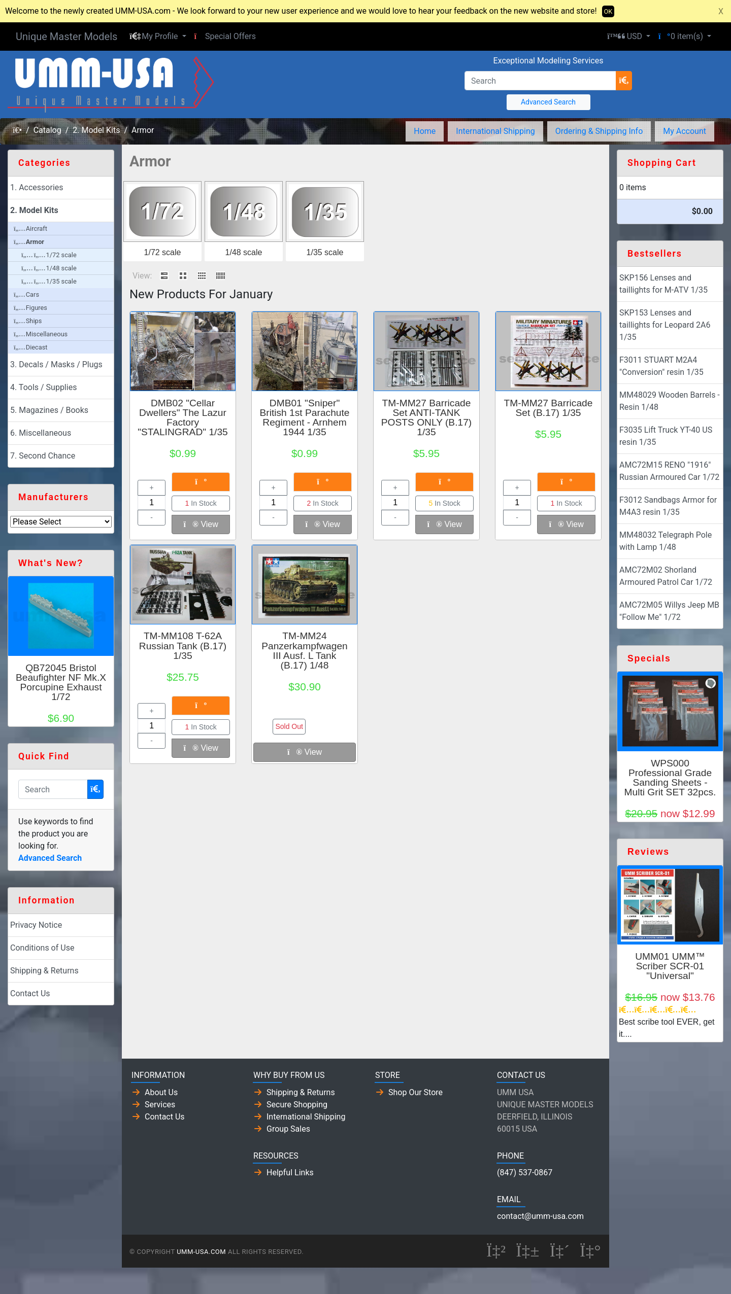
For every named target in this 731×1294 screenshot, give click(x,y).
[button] (157, 36)
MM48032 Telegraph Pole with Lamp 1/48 (665, 541)
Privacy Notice (36, 925)
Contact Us (30, 993)
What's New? (50, 563)
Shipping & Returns (44, 970)
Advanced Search (548, 102)
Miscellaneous (41, 334)
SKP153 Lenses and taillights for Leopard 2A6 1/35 (664, 325)
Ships (28, 321)
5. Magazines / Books (49, 410)
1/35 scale (325, 252)
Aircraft (30, 228)
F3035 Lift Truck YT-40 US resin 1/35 (665, 436)
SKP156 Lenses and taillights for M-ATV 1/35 (663, 284)
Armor (142, 130)
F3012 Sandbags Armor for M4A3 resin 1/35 (668, 506)
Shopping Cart (661, 163)
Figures (30, 307)
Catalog (47, 130)
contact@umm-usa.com (540, 1216)
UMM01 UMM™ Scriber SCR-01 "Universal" (670, 966)
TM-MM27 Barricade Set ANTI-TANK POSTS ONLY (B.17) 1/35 (426, 418)
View (201, 524)
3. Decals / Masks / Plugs (56, 364)
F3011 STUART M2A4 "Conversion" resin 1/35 (661, 366)
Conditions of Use (42, 948)
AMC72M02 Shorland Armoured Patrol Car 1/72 (665, 576)
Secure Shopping (297, 1104)
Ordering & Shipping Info (599, 131)
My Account (684, 131)
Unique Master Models (66, 36)
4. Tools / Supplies (43, 387)
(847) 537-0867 (524, 1172)
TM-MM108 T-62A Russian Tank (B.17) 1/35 (182, 645)
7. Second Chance (42, 456)
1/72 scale (162, 252)
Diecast (31, 347)
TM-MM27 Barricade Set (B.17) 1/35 (548, 408)
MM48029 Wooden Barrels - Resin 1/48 (669, 401)
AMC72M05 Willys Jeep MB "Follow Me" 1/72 (669, 611)
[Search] (540, 80)
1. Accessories (36, 187)
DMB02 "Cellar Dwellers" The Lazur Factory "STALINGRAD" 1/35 (182, 418)
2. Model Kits (96, 130)
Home (425, 131)
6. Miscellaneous (40, 433)
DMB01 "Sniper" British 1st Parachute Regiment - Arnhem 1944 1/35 (304, 418)
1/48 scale (243, 252)
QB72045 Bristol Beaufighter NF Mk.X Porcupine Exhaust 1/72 (61, 682)
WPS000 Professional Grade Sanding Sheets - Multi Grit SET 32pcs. (670, 778)
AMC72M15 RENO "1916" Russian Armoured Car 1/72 (669, 471)
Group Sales (288, 1129)
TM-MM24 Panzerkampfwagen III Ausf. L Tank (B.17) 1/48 (304, 651)
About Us (161, 1092)
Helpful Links (290, 1172)
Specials (649, 658)
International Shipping (495, 131)
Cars (26, 294)
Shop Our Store (415, 1092)
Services (160, 1104)
